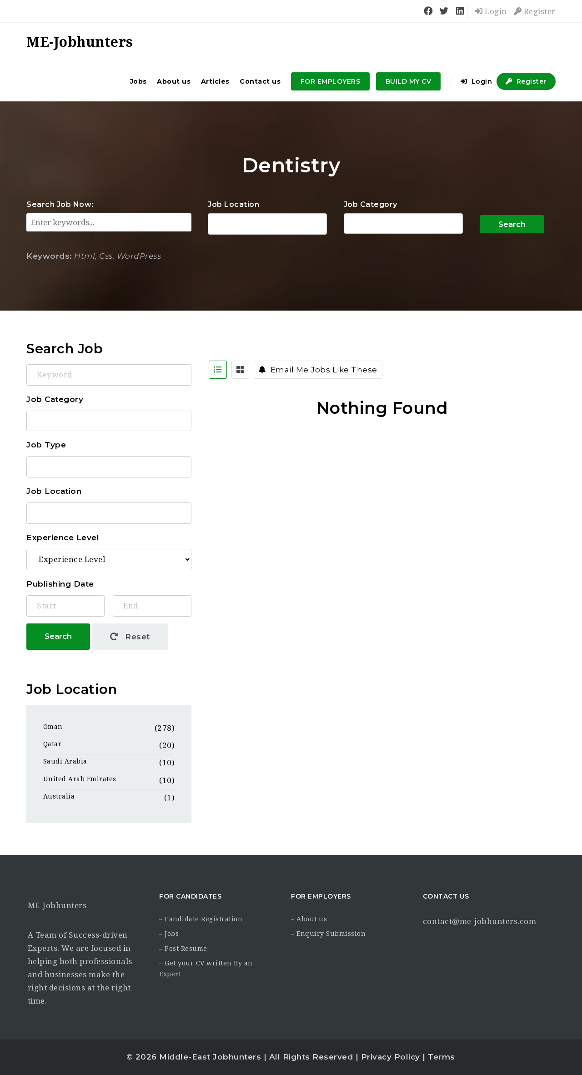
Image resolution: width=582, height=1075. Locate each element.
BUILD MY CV (408, 81)
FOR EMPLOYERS (331, 81)
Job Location (233, 204)
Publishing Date (60, 583)
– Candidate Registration (200, 919)
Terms (441, 1056)
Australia (59, 796)
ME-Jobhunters (57, 905)
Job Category (370, 204)
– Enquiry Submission (328, 933)
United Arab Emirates (79, 779)
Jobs (138, 81)
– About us (309, 919)
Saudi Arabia (65, 761)
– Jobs (169, 933)
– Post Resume (183, 948)
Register (535, 11)
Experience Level (62, 537)
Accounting (403, 224)
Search (512, 224)
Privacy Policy (390, 1056)
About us (174, 81)
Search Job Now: (60, 204)
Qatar (52, 744)
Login (491, 11)
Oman (53, 726)
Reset (130, 636)
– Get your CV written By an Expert (206, 968)
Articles (215, 81)
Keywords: (49, 256)
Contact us (260, 81)
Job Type (46, 444)
